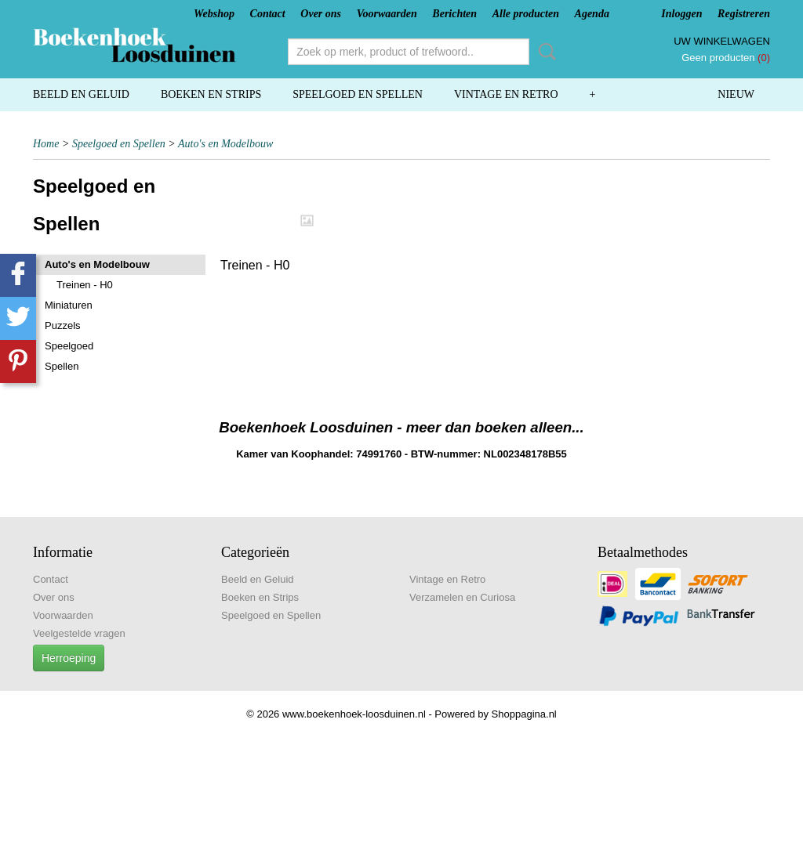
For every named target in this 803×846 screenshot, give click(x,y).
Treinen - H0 (84, 285)
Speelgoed (69, 346)
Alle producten (525, 14)
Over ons (320, 14)
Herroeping (69, 658)
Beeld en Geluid (81, 94)
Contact (267, 14)
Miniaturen (69, 305)
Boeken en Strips (211, 94)
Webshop (214, 14)
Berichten (454, 14)
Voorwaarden (387, 14)
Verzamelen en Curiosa (462, 597)
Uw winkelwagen (722, 41)
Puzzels (63, 325)
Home (46, 144)
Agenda (592, 14)
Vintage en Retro (506, 94)
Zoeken (544, 51)
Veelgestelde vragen (79, 633)
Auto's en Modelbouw (225, 144)
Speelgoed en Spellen (357, 94)
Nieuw (736, 94)
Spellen (61, 366)
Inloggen (681, 14)
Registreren (744, 14)
